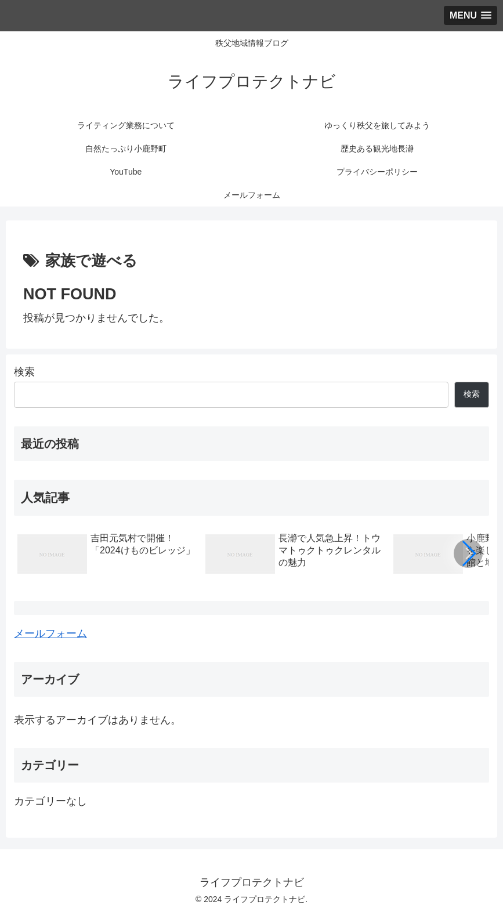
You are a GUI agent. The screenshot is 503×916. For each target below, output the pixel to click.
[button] (468, 553)
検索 (24, 372)
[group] (107, 556)
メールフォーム (50, 633)
